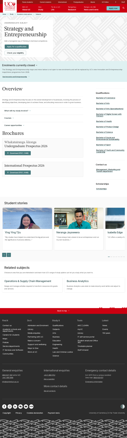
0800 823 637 (98, 378)
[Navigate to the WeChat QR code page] (20, 406)
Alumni (92, 2)
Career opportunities (14, 125)
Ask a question (49, 379)
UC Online (105, 2)
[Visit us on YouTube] (26, 406)
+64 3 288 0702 (49, 375)
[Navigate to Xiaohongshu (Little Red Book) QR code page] (31, 406)
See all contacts (49, 391)
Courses (9, 118)
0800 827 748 (7, 375)
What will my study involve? (17, 111)
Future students (27, 2)
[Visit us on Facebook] (4, 406)
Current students (45, 2)
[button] (20, 65)
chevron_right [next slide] (9, 255)
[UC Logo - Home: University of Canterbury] (10, 6)
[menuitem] (26, 8)
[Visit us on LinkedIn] (15, 406)
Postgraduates (78, 2)
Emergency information (93, 382)
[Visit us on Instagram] (10, 406)
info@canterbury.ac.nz (10, 382)
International (62, 2)
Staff (123, 2)
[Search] (123, 8)
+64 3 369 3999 (7, 378)
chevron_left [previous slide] (4, 255)
